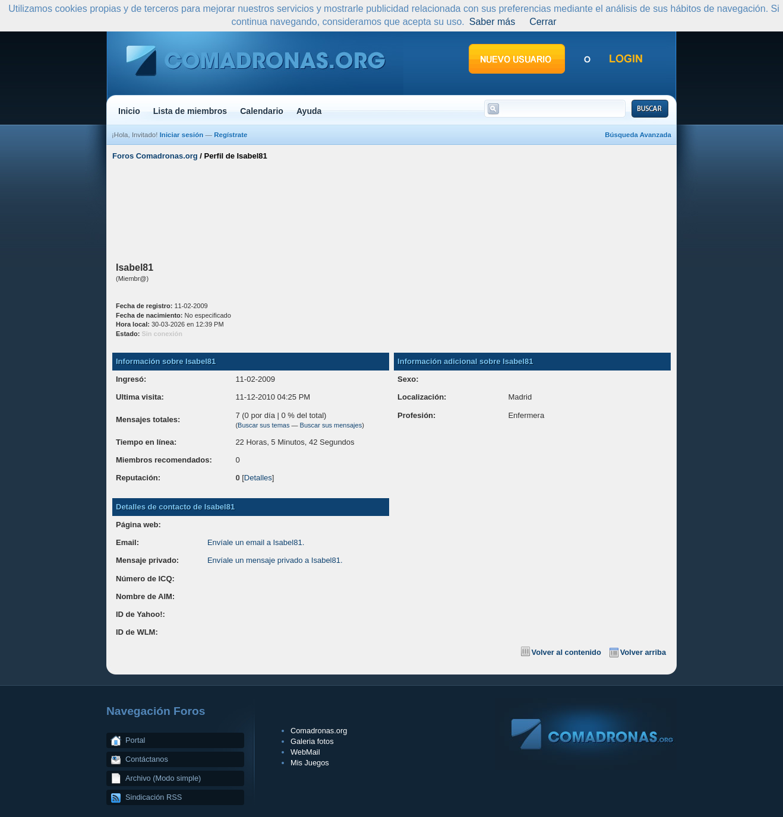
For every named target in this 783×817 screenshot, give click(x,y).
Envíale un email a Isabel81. (255, 542)
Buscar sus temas (263, 425)
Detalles (258, 477)
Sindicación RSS (153, 797)
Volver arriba (643, 652)
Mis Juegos (310, 762)
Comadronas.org (319, 730)
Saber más (492, 22)
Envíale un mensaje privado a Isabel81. (275, 560)
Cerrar (542, 22)
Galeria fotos (312, 741)
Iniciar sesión (182, 134)
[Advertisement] (391, 209)
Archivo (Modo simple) (163, 778)
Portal (135, 740)
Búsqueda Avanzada (638, 134)
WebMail (305, 752)
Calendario (261, 111)
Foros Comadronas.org (155, 155)
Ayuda (309, 111)
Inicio (129, 111)
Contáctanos (146, 759)
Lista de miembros (190, 111)
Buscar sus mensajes (331, 425)
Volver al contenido (566, 652)
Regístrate (230, 134)
